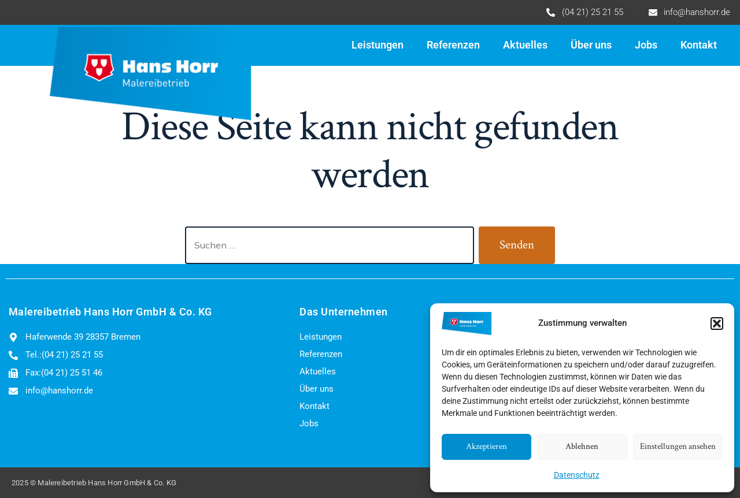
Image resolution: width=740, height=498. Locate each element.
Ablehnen (581, 446)
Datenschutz (577, 475)
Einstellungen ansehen (678, 446)
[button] (717, 323)
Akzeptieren (486, 446)
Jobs (646, 45)
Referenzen (453, 45)
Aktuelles (525, 45)
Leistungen (378, 45)
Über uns (591, 45)
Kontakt (698, 45)
